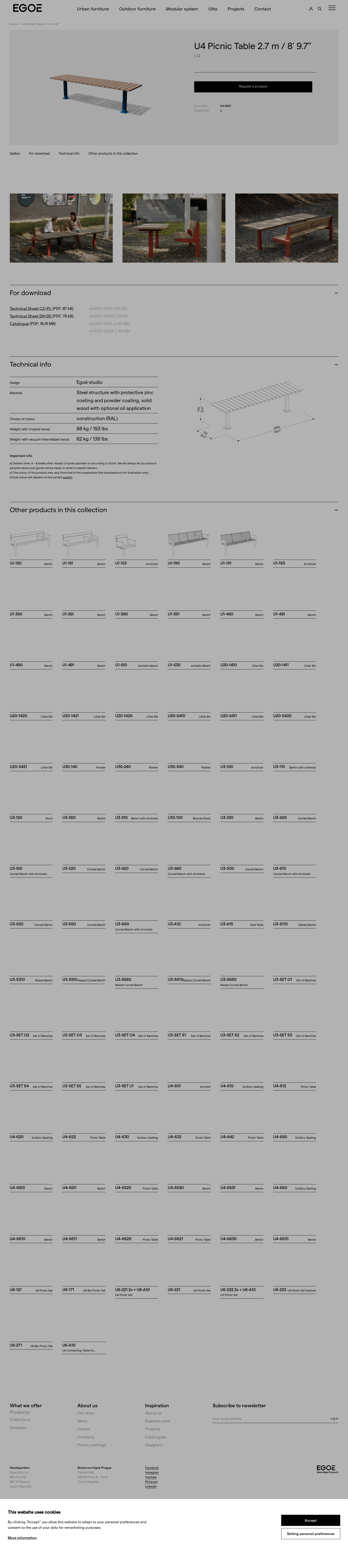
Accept (311, 1520)
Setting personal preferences (310, 1533)
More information (22, 1537)
